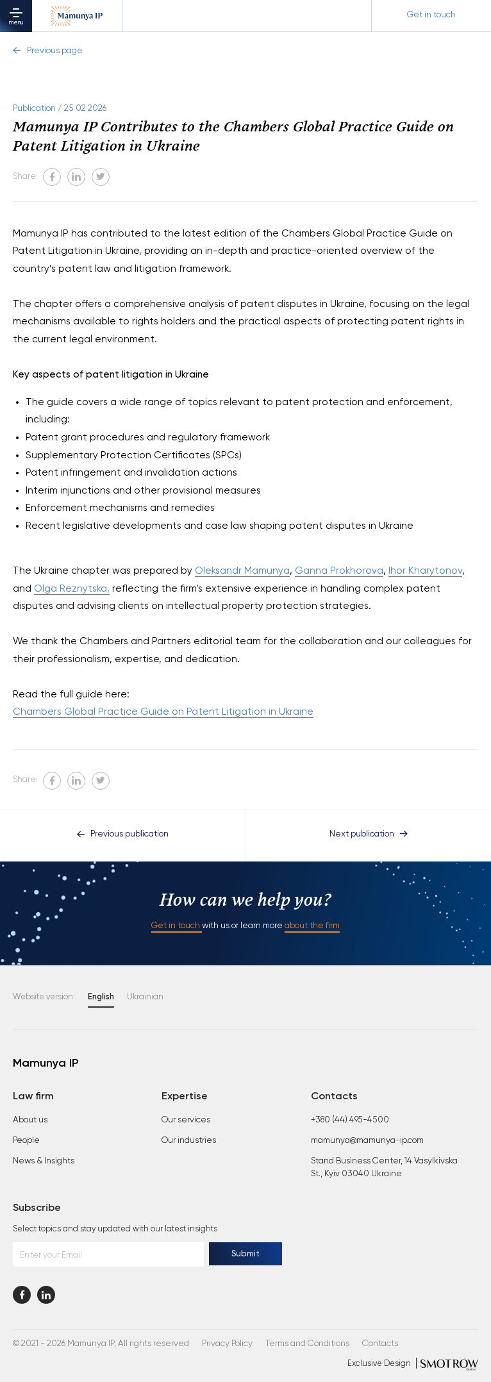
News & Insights (43, 1161)
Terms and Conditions (307, 1344)
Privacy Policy (227, 1344)
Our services (186, 1120)
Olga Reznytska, (72, 589)
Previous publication (123, 834)
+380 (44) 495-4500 (350, 1120)
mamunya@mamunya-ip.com (367, 1140)
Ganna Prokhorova (339, 571)
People (26, 1140)
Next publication (368, 834)
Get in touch (176, 926)
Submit (245, 1254)
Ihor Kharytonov (425, 571)
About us (30, 1120)
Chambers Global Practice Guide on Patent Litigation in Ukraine (163, 712)
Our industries (189, 1140)
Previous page (48, 51)
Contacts (380, 1344)
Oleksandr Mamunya (242, 571)
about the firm (312, 926)
